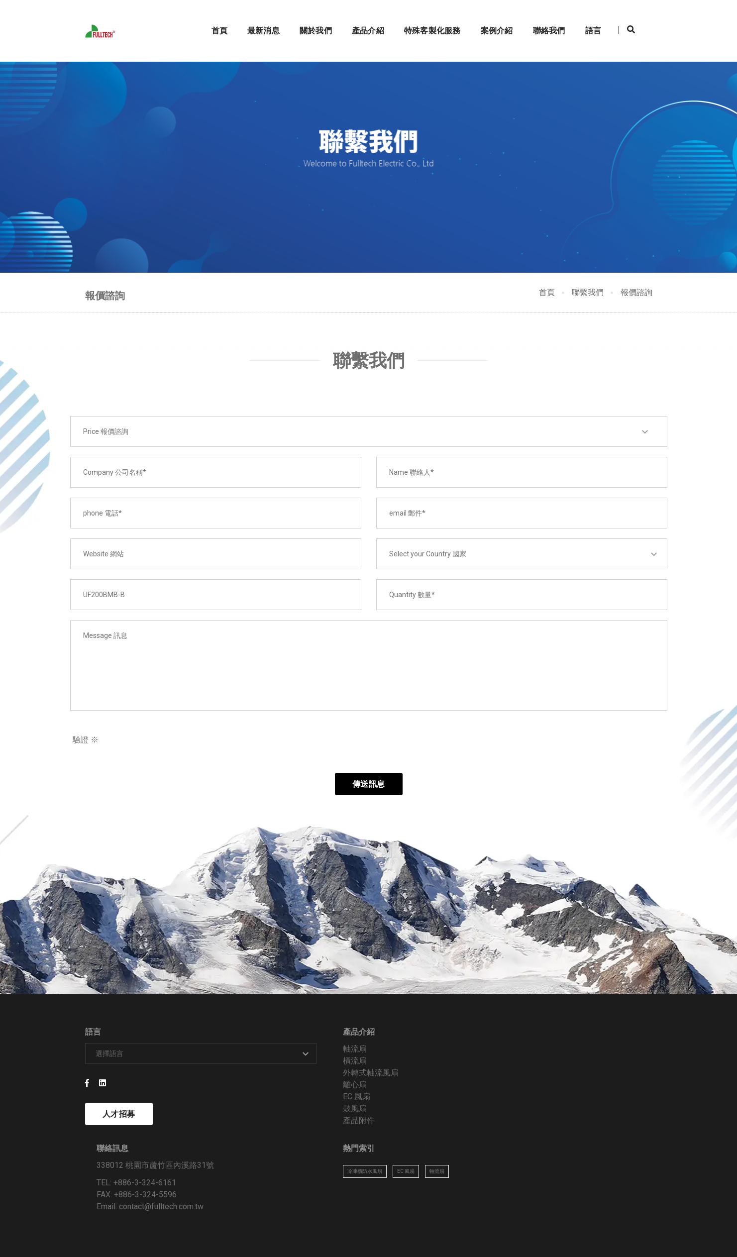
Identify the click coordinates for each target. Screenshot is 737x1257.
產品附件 (261, 1140)
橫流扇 (257, 1080)
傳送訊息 (368, 798)
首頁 (212, 17)
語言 (586, 17)
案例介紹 (489, 17)
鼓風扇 (257, 1128)
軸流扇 (257, 1068)
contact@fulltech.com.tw (456, 1123)
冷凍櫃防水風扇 (558, 1074)
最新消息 (256, 17)
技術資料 (608, 1226)
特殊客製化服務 (425, 17)
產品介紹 (360, 17)
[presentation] (461, 757)
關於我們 (308, 17)
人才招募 (119, 1133)
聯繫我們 (588, 297)
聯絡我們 (542, 17)
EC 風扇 (259, 1116)
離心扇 (257, 1104)
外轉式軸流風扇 (273, 1092)
